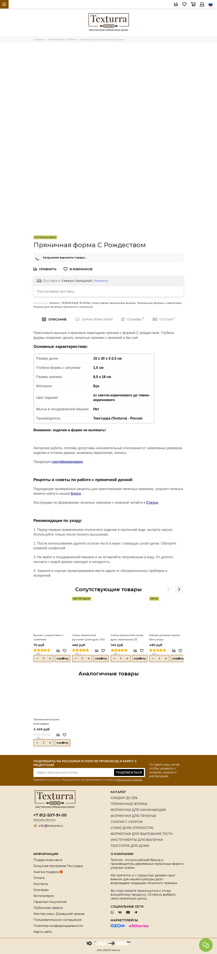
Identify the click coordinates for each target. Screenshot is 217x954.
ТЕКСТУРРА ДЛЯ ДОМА (130, 846)
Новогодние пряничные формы (114, 302)
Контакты (40, 884)
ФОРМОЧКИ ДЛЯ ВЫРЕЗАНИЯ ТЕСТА (141, 834)
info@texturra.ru (51, 826)
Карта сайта (42, 932)
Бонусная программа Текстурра (58, 866)
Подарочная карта (47, 860)
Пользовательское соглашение (57, 920)
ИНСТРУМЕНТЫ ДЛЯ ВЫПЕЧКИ (137, 840)
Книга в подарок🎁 (48, 872)
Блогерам (40, 890)
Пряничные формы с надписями (159, 302)
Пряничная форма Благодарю (46, 721)
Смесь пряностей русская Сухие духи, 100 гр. (88, 638)
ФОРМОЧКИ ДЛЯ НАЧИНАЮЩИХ (138, 810)
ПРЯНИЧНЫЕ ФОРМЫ (75, 302)
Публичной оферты (128, 779)
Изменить (100, 281)
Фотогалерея (43, 896)
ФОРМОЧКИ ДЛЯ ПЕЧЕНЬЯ (133, 816)
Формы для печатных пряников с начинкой (63, 306)
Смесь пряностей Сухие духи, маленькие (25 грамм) (127, 638)
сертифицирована (67, 462)
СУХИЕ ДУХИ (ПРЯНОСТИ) (132, 828)
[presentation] (168, 589)
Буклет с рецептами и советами (48, 637)
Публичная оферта (48, 908)
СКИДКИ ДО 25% (124, 798)
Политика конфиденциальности (58, 926)
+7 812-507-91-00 (50, 815)
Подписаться (129, 772)
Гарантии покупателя (49, 902)
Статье (152, 502)
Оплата (39, 878)
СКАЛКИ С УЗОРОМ (127, 822)
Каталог (54, 302)
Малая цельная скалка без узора (164, 637)
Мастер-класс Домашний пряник (59, 914)
